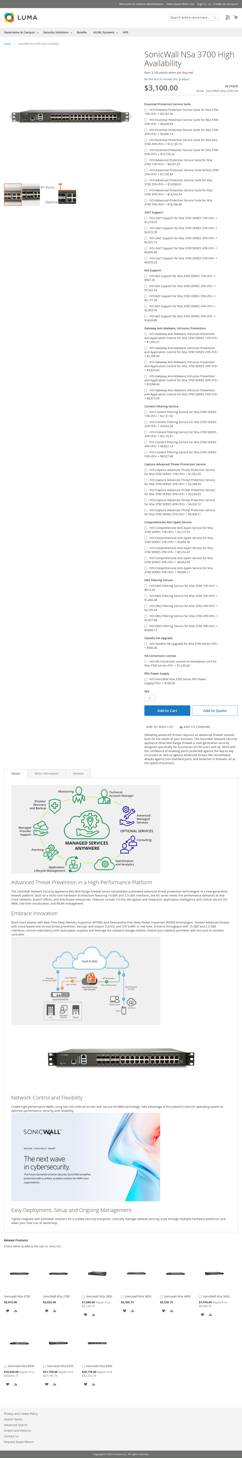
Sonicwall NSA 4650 (177, 1296)
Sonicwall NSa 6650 (21, 1366)
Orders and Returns (17, 1430)
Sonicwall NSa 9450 (99, 1366)
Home (7, 43)
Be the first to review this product (166, 79)
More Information (47, 773)
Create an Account (225, 4)
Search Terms (13, 1419)
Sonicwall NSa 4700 (17, 1296)
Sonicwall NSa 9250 (60, 1366)
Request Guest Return (19, 1442)
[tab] (16, 773)
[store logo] (21, 18)
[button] (12, 116)
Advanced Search (15, 1425)
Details (16, 773)
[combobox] (193, 17)
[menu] (121, 32)
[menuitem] (20, 32)
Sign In (202, 4)
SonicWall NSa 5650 (216, 1296)
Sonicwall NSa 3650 (138, 1296)
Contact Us (11, 1436)
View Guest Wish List (180, 4)
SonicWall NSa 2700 (56, 1296)
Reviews (78, 773)
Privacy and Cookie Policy (21, 1414)
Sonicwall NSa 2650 (99, 1296)
